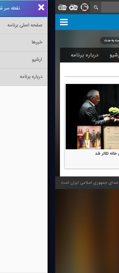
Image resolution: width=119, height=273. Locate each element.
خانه (104, 55)
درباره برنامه (29, 55)
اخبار (83, 55)
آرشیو (60, 55)
